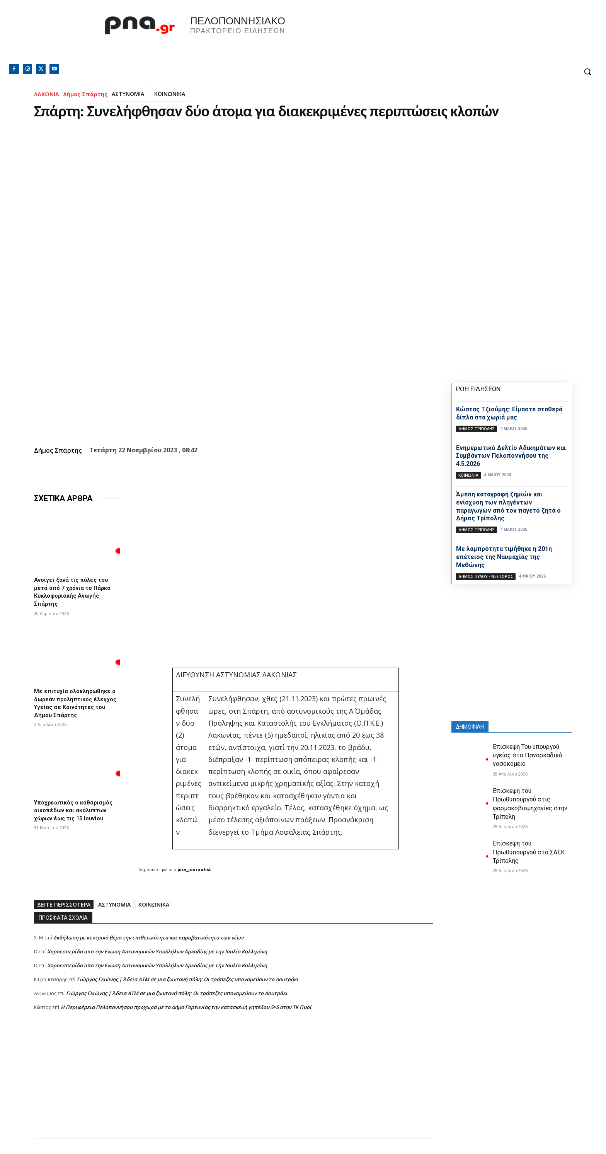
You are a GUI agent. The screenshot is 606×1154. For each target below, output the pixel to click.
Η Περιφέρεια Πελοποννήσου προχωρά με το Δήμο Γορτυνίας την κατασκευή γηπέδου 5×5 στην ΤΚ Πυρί (186, 1007)
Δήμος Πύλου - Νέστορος (485, 576)
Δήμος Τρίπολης (476, 428)
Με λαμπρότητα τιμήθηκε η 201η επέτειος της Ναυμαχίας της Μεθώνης (504, 557)
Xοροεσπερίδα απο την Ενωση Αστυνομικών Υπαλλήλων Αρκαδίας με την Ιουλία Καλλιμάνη (157, 951)
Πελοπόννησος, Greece (410, 37)
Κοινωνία (468, 475)
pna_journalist (194, 869)
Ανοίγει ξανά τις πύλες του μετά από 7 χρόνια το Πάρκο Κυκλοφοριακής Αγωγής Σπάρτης (75, 591)
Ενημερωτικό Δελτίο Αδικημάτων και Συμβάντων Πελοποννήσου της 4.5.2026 (511, 456)
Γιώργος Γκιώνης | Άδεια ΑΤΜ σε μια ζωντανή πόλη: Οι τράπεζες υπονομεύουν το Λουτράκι (187, 979)
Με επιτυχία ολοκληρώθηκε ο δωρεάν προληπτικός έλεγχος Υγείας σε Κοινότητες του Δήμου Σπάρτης (75, 703)
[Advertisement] (233, 1084)
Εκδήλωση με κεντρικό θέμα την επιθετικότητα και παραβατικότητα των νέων (148, 937)
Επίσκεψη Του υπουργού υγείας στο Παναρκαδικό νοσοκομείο (527, 755)
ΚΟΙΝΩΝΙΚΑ (169, 93)
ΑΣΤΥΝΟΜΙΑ (128, 93)
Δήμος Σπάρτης (85, 94)
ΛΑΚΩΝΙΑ (46, 94)
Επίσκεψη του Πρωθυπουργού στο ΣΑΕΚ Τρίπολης (529, 852)
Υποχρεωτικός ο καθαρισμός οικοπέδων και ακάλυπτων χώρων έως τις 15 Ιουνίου (76, 813)
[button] (587, 71)
